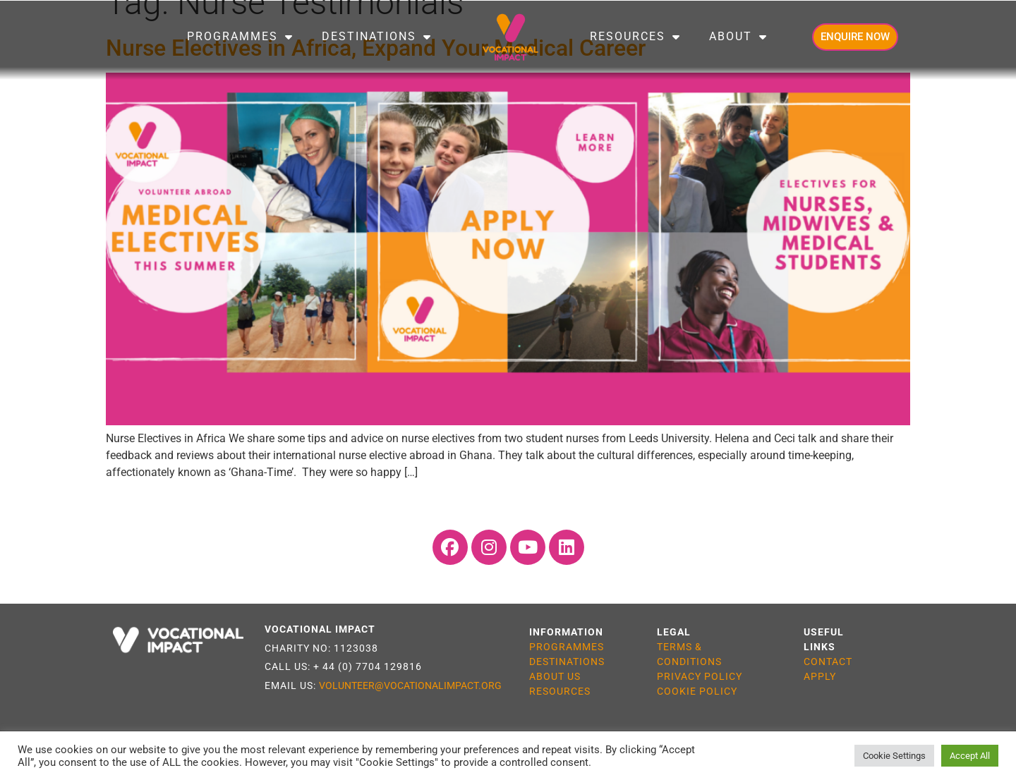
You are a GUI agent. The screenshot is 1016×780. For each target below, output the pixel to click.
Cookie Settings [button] (894, 755)
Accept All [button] (970, 755)
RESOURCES (560, 691)
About (738, 36)
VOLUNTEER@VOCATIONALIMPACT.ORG (410, 685)
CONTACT (828, 661)
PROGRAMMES (566, 646)
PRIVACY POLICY (699, 676)
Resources (635, 36)
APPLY (820, 676)
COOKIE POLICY (697, 691)
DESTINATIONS (567, 661)
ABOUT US (555, 676)
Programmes (240, 36)
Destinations (377, 36)
